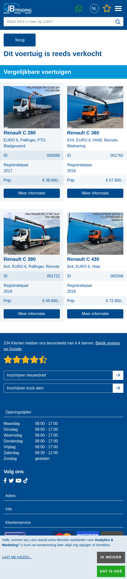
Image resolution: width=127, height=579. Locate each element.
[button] (94, 8)
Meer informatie (31, 193)
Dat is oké (111, 571)
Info (9, 509)
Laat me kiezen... (17, 557)
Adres (11, 496)
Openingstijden (19, 412)
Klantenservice (18, 522)
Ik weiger (111, 557)
